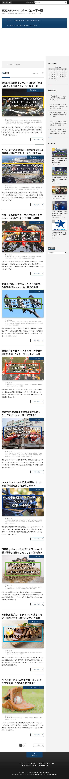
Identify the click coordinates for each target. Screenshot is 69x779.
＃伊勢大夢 (19, 321)
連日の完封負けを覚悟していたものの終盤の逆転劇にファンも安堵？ (58, 114)
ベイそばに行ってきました (59, 196)
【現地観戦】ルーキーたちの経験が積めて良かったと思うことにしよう (58, 97)
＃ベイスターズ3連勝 (32, 453)
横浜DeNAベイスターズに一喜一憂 (22, 10)
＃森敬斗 (23, 323)
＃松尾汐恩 (32, 652)
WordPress (53, 774)
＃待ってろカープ (22, 454)
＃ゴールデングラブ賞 (16, 717)
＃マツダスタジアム (12, 384)
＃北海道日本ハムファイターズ (21, 652)
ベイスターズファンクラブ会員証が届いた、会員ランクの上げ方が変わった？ (59, 213)
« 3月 (57, 80)
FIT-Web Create (37, 774)
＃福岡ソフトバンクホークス (12, 123)
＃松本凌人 (33, 587)
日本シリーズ (36, 90)
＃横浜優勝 (38, 122)
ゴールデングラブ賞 (34, 687)
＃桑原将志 (19, 122)
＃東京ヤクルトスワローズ (23, 587)
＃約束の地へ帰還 (24, 123)
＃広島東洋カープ (23, 256)
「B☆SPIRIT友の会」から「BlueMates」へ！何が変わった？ (59, 234)
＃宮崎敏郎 (25, 717)
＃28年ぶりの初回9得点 (12, 520)
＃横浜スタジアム (23, 258)
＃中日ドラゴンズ (33, 520)
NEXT (38, 745)
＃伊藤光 (19, 384)
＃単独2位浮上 (13, 454)
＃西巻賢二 (21, 653)
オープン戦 (37, 622)
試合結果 (37, 222)
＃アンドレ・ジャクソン (13, 256)
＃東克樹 (31, 187)
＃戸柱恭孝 (34, 321)
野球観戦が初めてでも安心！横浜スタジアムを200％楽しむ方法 (59, 179)
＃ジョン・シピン (11, 321)
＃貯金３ (23, 456)
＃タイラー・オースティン (23, 120)
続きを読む (37, 139)
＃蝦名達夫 (12, 523)
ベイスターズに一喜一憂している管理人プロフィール (22, 25)
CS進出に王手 (31, 258)
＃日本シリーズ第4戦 (10, 122)
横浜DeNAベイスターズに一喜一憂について (27, 21)
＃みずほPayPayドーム (36, 120)
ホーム (9, 21)
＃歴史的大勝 (31, 521)
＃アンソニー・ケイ (12, 120)
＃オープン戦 (10, 652)
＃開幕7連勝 (29, 456)
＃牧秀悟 (21, 385)
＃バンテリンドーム (21, 453)
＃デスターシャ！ (11, 453)
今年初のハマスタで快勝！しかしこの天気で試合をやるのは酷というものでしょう (58, 123)
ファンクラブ (56, 237)
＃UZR (8, 717)
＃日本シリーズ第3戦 (23, 187)
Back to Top (34, 755)
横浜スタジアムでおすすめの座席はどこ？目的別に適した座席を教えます (59, 160)
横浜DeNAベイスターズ (59, 198)
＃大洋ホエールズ (26, 321)
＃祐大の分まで (15, 324)
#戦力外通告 (32, 256)
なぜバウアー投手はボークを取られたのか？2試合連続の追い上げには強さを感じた (58, 106)
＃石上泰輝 (32, 588)
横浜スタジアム (57, 164)
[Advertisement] (34, 42)
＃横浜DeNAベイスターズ (29, 122)
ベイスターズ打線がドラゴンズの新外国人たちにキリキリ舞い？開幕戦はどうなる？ (58, 131)
